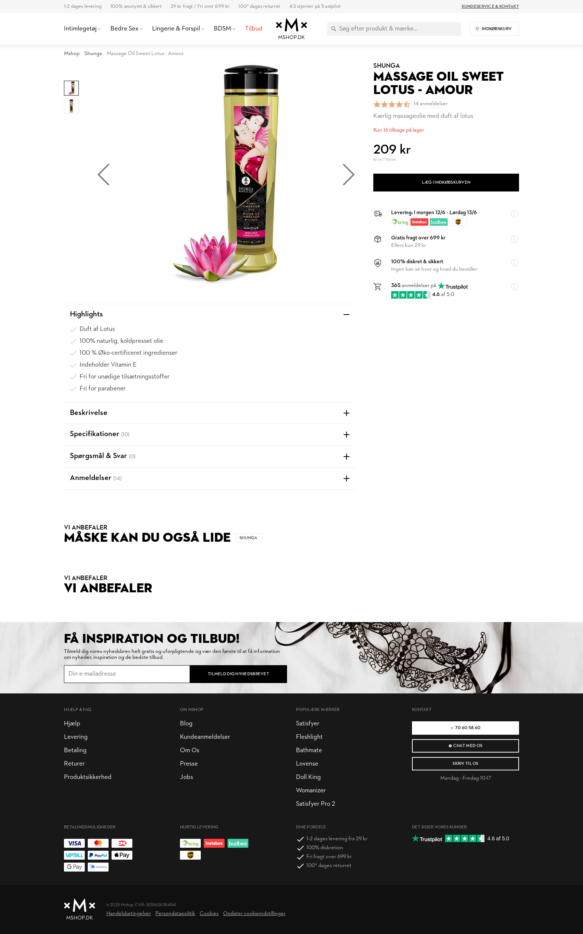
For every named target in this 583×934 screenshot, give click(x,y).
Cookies (209, 914)
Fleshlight (309, 737)
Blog (186, 724)
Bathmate (309, 750)
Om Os (189, 750)
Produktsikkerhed (88, 777)
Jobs (186, 777)
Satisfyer (307, 724)
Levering (76, 737)
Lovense (307, 764)
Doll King (308, 777)
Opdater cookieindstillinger (254, 914)
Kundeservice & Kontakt (490, 6)
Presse (189, 764)
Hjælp (72, 724)
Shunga (93, 54)
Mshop (72, 54)
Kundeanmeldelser (205, 737)
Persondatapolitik (175, 914)
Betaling (75, 750)
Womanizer (311, 791)
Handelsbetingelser (128, 914)
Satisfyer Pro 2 (315, 804)
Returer (74, 764)
